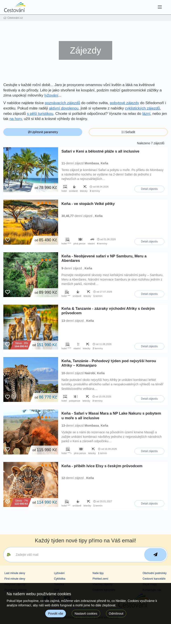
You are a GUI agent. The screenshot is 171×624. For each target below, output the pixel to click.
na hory (15, 119)
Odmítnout (116, 613)
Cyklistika (59, 578)
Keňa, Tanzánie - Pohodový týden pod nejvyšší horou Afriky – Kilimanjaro (108, 363)
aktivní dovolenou (63, 108)
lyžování (51, 95)
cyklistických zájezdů (142, 108)
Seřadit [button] (128, 132)
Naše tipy (98, 573)
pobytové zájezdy (124, 103)
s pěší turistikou (40, 114)
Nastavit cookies (86, 613)
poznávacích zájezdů (62, 103)
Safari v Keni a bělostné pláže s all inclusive (100, 151)
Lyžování (59, 573)
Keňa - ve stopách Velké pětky (88, 204)
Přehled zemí (100, 578)
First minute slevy (14, 578)
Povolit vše (55, 613)
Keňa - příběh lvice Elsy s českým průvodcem (101, 466)
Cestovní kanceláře (154, 578)
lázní (146, 114)
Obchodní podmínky (155, 573)
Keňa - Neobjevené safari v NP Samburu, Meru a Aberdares (104, 258)
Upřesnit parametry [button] (43, 132)
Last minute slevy (14, 573)
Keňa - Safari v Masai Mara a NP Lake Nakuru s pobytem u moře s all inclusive (111, 415)
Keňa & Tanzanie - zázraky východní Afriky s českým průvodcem (108, 310)
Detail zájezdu (149, 188)
